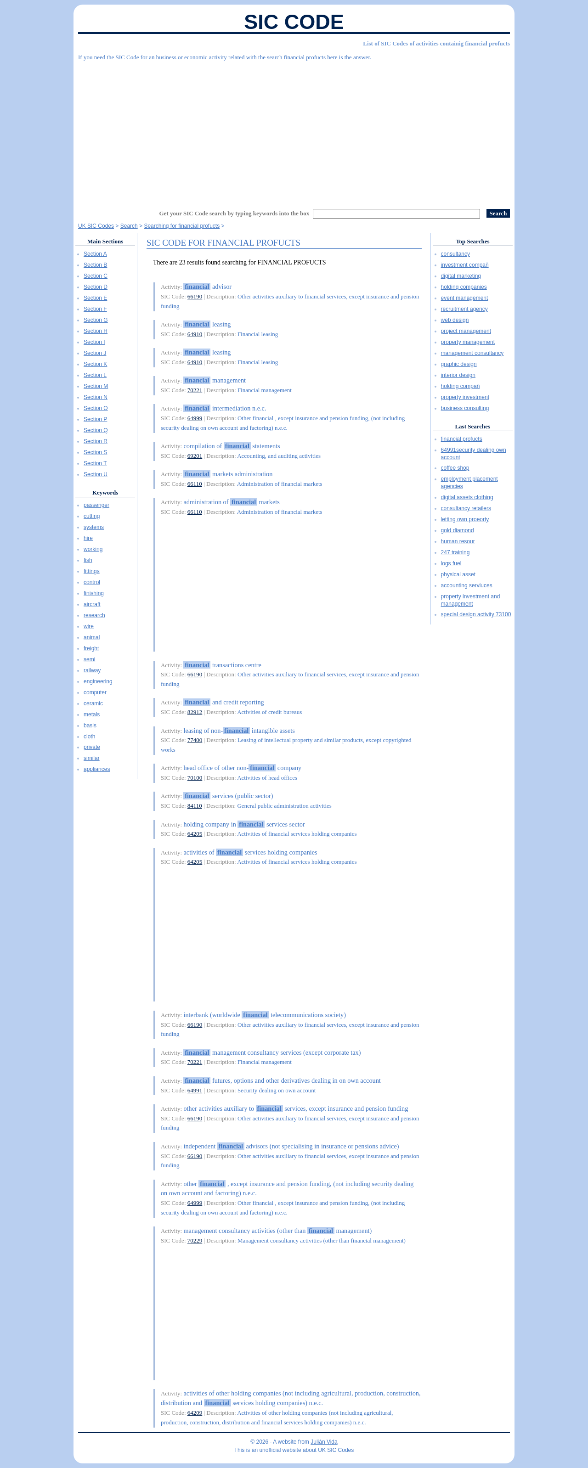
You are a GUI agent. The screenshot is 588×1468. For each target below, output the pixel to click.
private (92, 747)
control (92, 582)
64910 (195, 334)
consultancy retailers (466, 508)
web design (455, 320)
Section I (94, 342)
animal (92, 637)
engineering (98, 681)
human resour (458, 541)
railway (92, 670)
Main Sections (105, 241)
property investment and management (470, 600)
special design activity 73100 (476, 614)
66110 (194, 483)
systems (94, 527)
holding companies (464, 287)
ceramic (93, 703)
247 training (455, 552)
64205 (195, 833)
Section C (95, 276)
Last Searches (472, 426)
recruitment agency (464, 309)
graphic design (459, 364)
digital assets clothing (467, 497)
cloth (89, 736)
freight (91, 648)
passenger (96, 505)
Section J (95, 353)
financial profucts (461, 439)
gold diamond (457, 530)
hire (88, 538)
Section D (95, 287)
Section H (95, 331)
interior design (458, 375)
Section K (95, 364)
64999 (195, 418)
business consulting (465, 408)
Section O (96, 408)
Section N (95, 397)
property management (468, 342)
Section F (95, 309)
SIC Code (294, 22)
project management (466, 331)
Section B (95, 265)
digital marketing (461, 276)
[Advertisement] (294, 131)
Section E (95, 298)
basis (90, 725)
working (93, 549)
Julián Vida (324, 1442)
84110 (194, 805)
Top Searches (472, 241)
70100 (195, 777)
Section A (95, 254)
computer (95, 692)
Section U (95, 474)
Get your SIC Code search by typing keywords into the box (234, 213)
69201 (195, 455)
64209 (195, 1412)
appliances (97, 769)
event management (464, 298)
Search (129, 226)
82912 (195, 712)
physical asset (458, 574)
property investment (465, 397)
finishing (94, 593)
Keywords (105, 492)
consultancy (455, 254)
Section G (96, 320)
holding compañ (460, 386)
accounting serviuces (466, 585)
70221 (195, 390)
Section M (96, 386)
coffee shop (455, 468)
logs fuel (451, 563)
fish (88, 560)
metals (92, 714)
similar (92, 758)
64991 (195, 1090)
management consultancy (472, 353)
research (94, 615)
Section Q (96, 430)
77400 (195, 740)
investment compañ (465, 265)
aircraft (92, 604)
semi (89, 659)
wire (89, 626)
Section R (95, 441)
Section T (95, 463)
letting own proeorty (465, 519)
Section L (95, 375)
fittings (92, 571)
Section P (95, 419)
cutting (92, 516)
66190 (195, 296)
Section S (95, 452)
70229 (195, 1240)
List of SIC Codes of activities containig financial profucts (436, 43)
